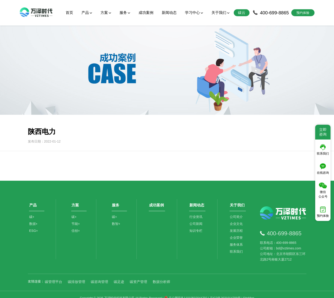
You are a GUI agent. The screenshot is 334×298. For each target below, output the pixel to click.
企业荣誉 (236, 231)
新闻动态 (169, 13)
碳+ (31, 211)
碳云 (241, 13)
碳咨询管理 (99, 275)
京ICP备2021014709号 (225, 291)
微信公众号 (323, 190)
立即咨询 (323, 132)
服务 (125, 13)
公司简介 (236, 211)
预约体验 (323, 211)
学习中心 (194, 13)
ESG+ (33, 225)
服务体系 (236, 238)
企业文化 (236, 218)
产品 (86, 13)
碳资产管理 (138, 275)
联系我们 (236, 245)
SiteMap (248, 291)
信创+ (76, 225)
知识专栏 (196, 225)
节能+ (76, 218)
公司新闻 (196, 218)
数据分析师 (161, 275)
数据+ (33, 218)
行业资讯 (196, 211)
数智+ (116, 218)
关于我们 (220, 13)
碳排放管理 (76, 275)
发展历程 (236, 225)
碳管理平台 (53, 275)
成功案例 (146, 13)
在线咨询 (323, 168)
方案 (106, 13)
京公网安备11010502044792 (185, 291)
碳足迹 (119, 275)
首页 (69, 13)
